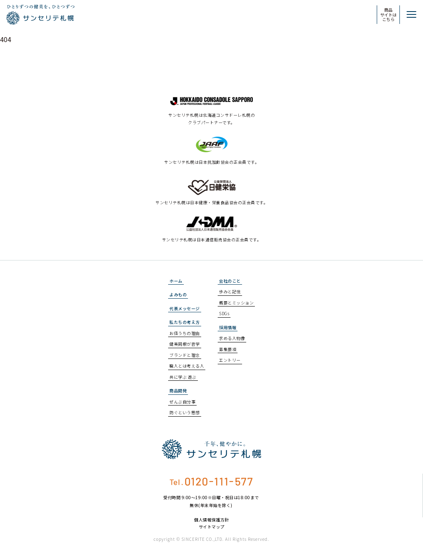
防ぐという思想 (184, 412)
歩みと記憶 (230, 291)
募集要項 (227, 349)
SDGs (224, 313)
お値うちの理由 (184, 333)
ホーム (176, 281)
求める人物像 (232, 338)
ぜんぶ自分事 (182, 402)
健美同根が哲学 (184, 344)
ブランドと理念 (184, 355)
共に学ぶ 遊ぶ (183, 377)
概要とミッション (236, 303)
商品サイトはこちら (388, 14)
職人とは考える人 (186, 366)
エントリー (230, 360)
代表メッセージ (184, 308)
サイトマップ (212, 526)
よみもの (178, 294)
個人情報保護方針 (211, 519)
